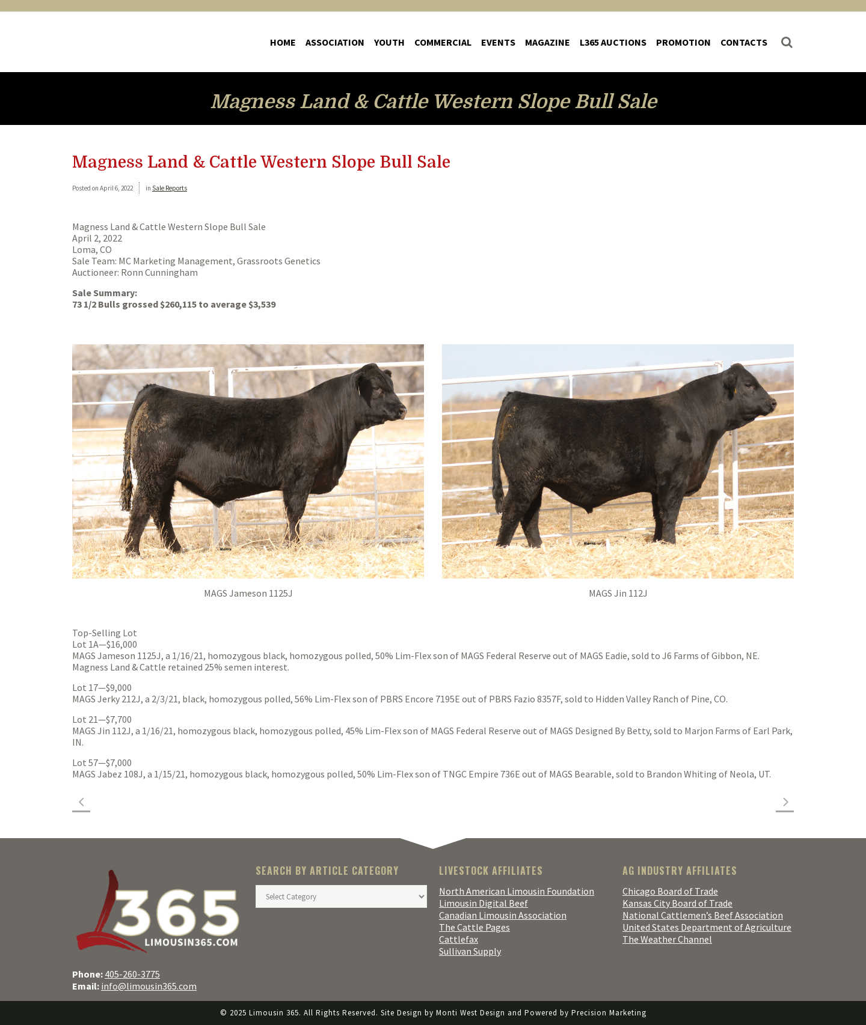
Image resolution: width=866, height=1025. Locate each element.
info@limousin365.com (149, 986)
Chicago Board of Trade (670, 891)
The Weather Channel (667, 939)
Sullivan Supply (470, 951)
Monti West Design (470, 1013)
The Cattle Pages (474, 927)
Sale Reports (169, 188)
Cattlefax (458, 939)
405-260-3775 (132, 974)
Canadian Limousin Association (503, 915)
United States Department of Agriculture (706, 927)
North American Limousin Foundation (516, 891)
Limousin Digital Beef (483, 903)
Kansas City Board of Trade (677, 903)
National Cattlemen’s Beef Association (702, 915)
